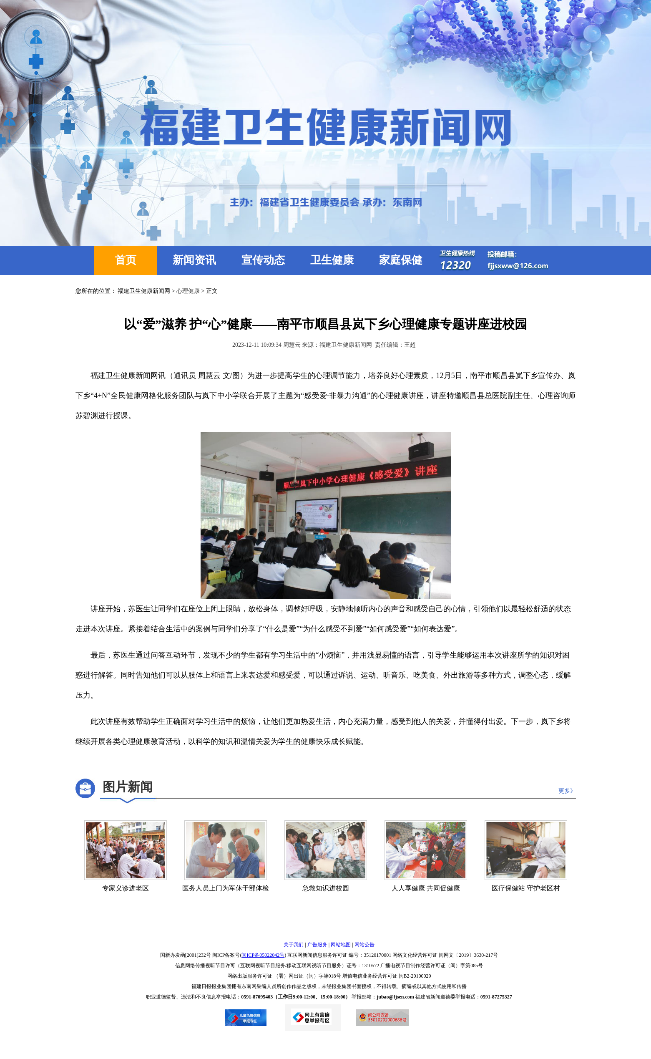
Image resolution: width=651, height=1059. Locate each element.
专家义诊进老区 (125, 888)
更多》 (567, 791)
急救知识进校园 (325, 888)
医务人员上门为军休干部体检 (225, 888)
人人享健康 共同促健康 (426, 888)
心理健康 (188, 291)
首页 (125, 260)
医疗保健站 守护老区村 (526, 888)
